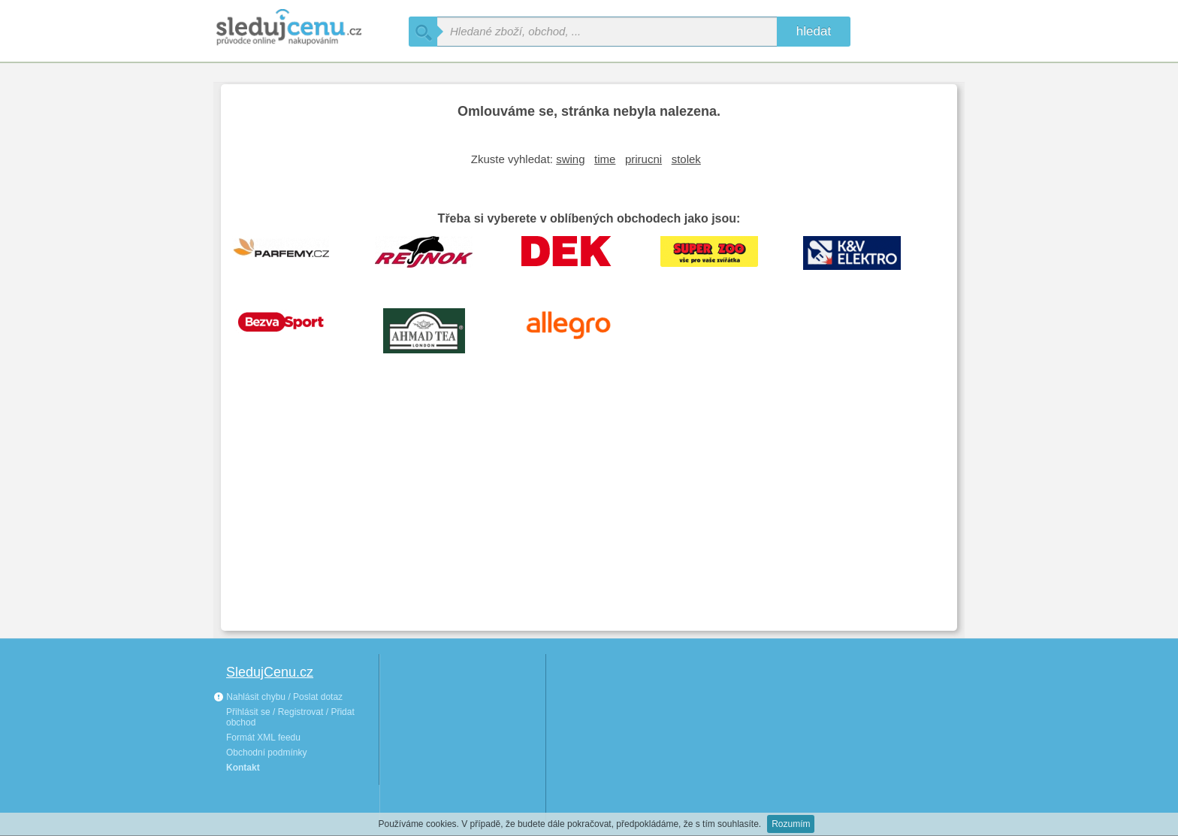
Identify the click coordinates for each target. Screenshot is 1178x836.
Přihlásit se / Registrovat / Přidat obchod (290, 717)
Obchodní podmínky (266, 752)
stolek (686, 159)
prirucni (643, 159)
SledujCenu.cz (269, 672)
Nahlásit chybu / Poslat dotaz (278, 697)
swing (570, 159)
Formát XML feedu (263, 737)
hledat (813, 31)
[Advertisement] (589, 506)
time (604, 159)
